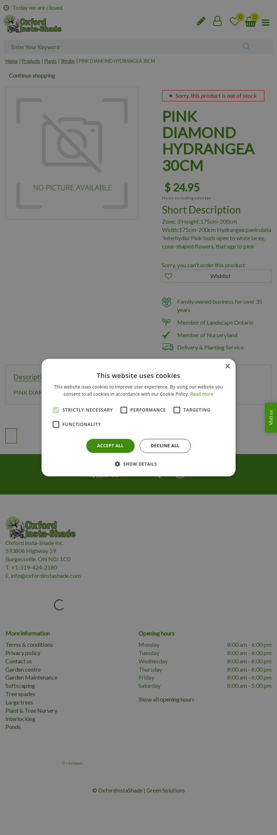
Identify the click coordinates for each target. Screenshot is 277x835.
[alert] (138, 417)
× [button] (227, 366)
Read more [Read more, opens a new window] (202, 394)
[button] (138, 463)
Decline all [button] (165, 446)
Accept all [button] (110, 446)
